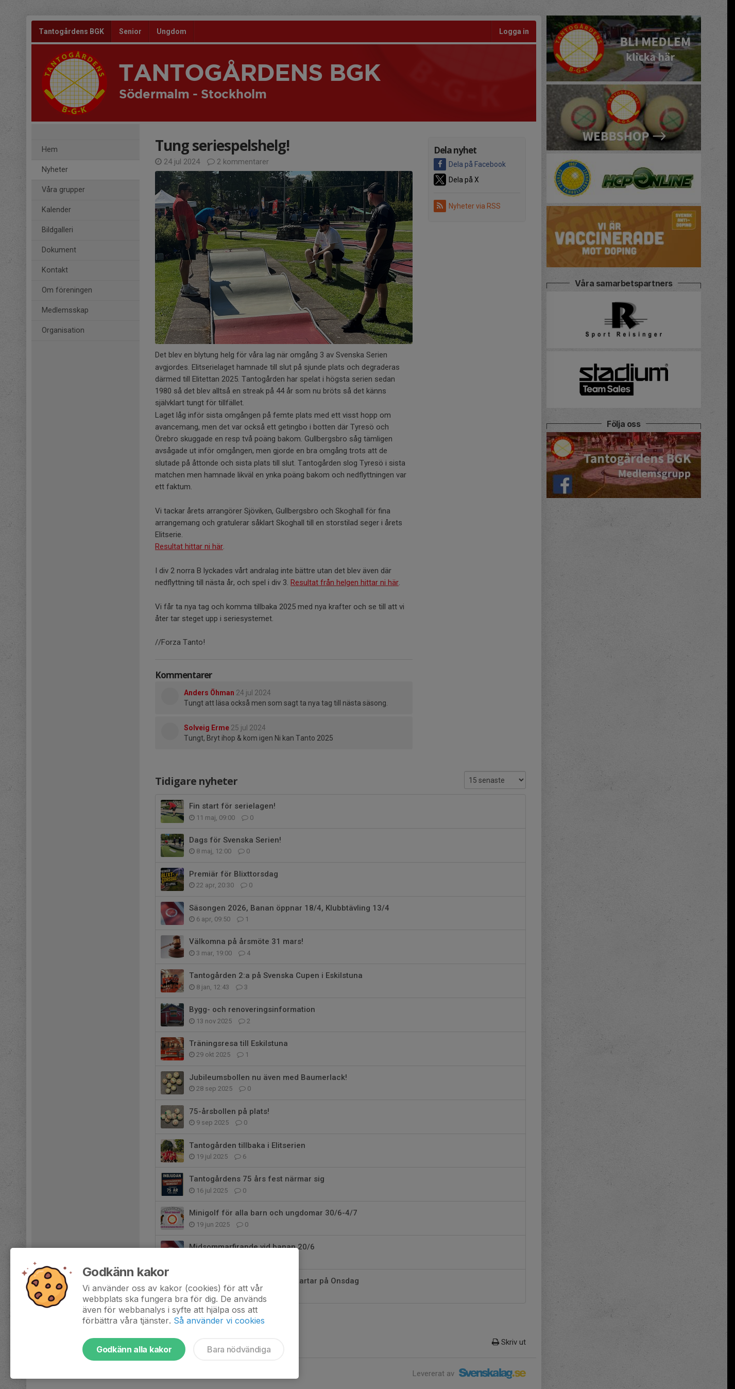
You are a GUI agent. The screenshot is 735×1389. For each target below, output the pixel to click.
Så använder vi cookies (219, 1320)
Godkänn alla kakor (134, 1349)
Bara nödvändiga (238, 1349)
